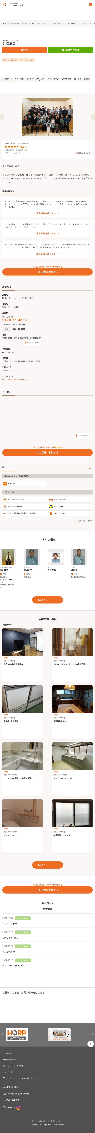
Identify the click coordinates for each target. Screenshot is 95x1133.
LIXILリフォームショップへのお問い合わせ (21, 1078)
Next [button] (93, 117)
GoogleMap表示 (33, 342)
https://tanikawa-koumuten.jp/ (15, 379)
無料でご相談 (72, 50)
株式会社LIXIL (12, 1087)
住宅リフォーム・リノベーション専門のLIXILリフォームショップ (26, 23)
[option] (47, 117)
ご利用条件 (7, 1053)
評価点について (84, 153)
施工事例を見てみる (46, 213)
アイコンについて (86, 521)
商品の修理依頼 (13, 1100)
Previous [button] (2, 117)
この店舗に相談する (47, 272)
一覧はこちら (41, 600)
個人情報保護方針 (9, 1060)
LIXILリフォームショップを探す (65, 23)
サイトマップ (7, 1072)
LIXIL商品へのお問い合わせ (18, 1094)
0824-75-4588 (19, 324)
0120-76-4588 (14, 320)
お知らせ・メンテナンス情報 (13, 1066)
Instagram (14, 1107)
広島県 (84, 23)
